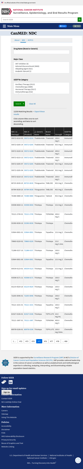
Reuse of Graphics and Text (12, 443)
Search (18, 104)
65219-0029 (28, 286)
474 (33, 341)
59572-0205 (28, 144)
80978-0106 (28, 329)
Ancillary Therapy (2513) (41, 84)
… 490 (64, 341)
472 (20, 341)
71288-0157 (28, 250)
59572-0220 (28, 151)
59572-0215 (28, 157)
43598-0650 (28, 205)
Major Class (18, 59)
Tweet (69, 26)
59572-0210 (28, 138)
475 (39, 341)
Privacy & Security (8, 439)
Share (63, 26)
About (17, 40)
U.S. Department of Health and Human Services (28, 455)
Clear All (32, 104)
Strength (58, 134)
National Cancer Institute (37, 458)
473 (26, 341)
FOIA (3, 433)
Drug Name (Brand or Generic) (26, 48)
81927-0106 (28, 314)
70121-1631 (28, 305)
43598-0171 (28, 277)
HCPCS (30, 40)
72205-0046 (28, 296)
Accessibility (6, 426)
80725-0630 (28, 183)
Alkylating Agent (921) (41, 68)
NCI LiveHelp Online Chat (11, 402)
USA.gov (52, 458)
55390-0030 (28, 223)
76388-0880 (28, 196)
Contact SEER (6, 398)
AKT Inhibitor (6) (41, 63)
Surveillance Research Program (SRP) (48, 357)
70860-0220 (28, 241)
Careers (4, 410)
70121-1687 (28, 320)
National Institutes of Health (61, 455)
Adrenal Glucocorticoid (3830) (41, 66)
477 (51, 341)
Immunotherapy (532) (41, 92)
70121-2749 (28, 214)
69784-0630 (28, 189)
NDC (23, 40)
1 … (14, 341)
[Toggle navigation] (11, 26)
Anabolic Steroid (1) (41, 71)
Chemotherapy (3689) (41, 87)
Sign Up (6, 392)
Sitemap (4, 414)
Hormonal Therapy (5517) (41, 89)
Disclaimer (5, 429)
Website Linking (7, 446)
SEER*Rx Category (21, 79)
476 (45, 341)
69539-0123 (28, 268)
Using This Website (9, 417)
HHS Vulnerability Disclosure (12, 436)
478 (57, 341)
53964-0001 (28, 232)
